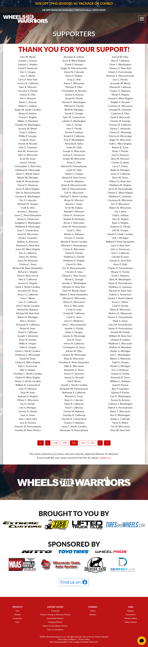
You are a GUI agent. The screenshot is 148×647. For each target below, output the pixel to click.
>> (107, 443)
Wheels (17, 615)
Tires (17, 611)
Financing (55, 611)
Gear (17, 622)
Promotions (130, 615)
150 (74, 443)
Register (130, 611)
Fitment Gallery (130, 618)
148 (56, 443)
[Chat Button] (141, 640)
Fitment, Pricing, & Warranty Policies (55, 615)
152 (92, 443)
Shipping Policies (55, 622)
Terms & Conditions (55, 630)
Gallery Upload (131, 622)
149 (65, 443)
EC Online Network (100, 637)
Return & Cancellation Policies (55, 626)
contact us (104, 458)
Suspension (17, 618)
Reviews (92, 615)
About (92, 611)
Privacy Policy (84, 639)
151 (83, 443)
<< (40, 443)
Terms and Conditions (67, 639)
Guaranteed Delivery (55, 618)
